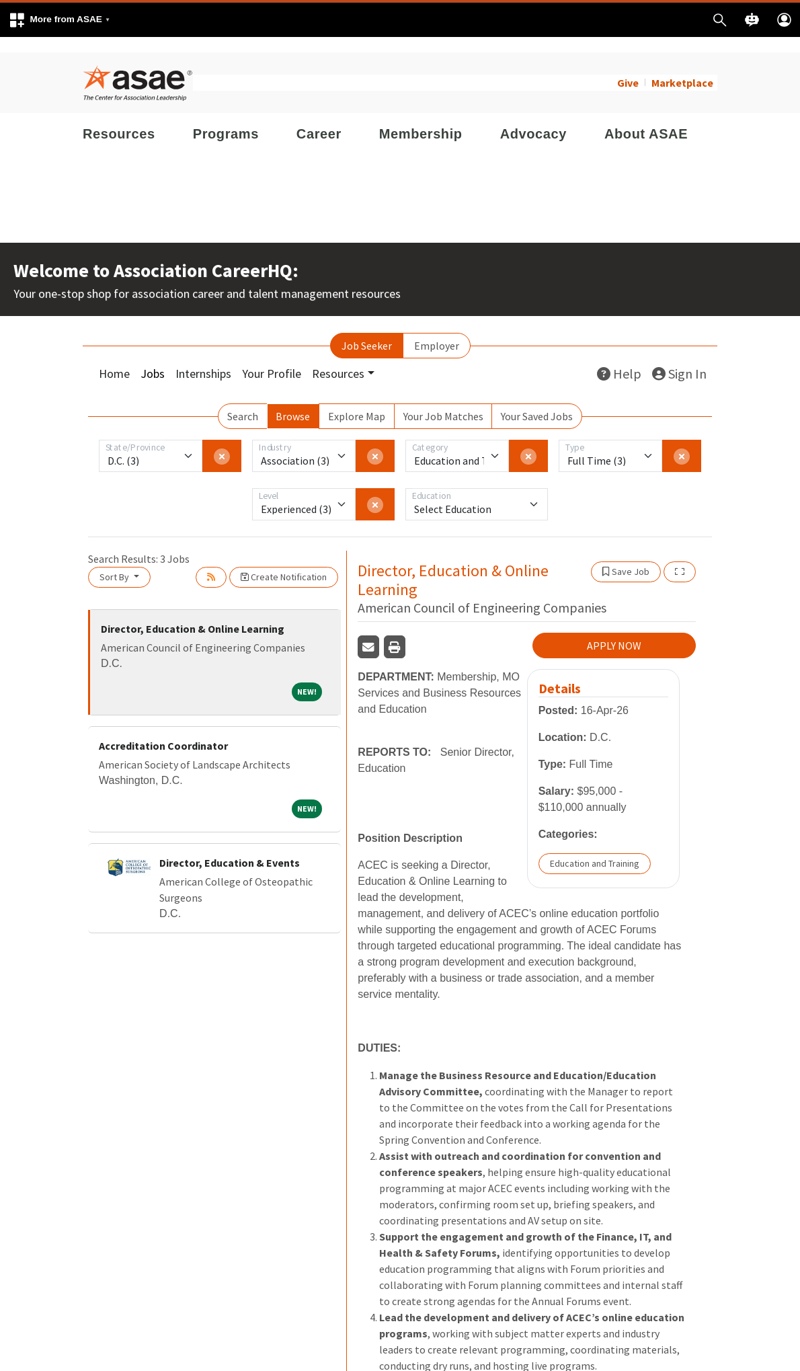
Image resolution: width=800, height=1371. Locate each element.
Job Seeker (367, 330)
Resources (119, 118)
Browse (293, 400)
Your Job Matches (443, 400)
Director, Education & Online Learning (192, 613)
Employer (436, 330)
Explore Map (356, 400)
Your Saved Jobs (537, 400)
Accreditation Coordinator (163, 730)
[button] (59, 20)
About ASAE (646, 118)
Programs (226, 118)
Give (628, 67)
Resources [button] (338, 358)
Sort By (115, 561)
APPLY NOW (614, 630)
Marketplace (682, 67)
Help (619, 358)
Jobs (153, 358)
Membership (421, 118)
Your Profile (271, 358)
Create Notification (284, 561)
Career (319, 118)
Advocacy (533, 118)
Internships (203, 358)
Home (114, 358)
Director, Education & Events (229, 847)
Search (242, 400)
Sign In (679, 358)
